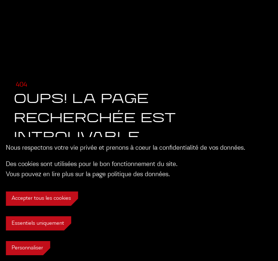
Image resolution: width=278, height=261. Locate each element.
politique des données (138, 174)
